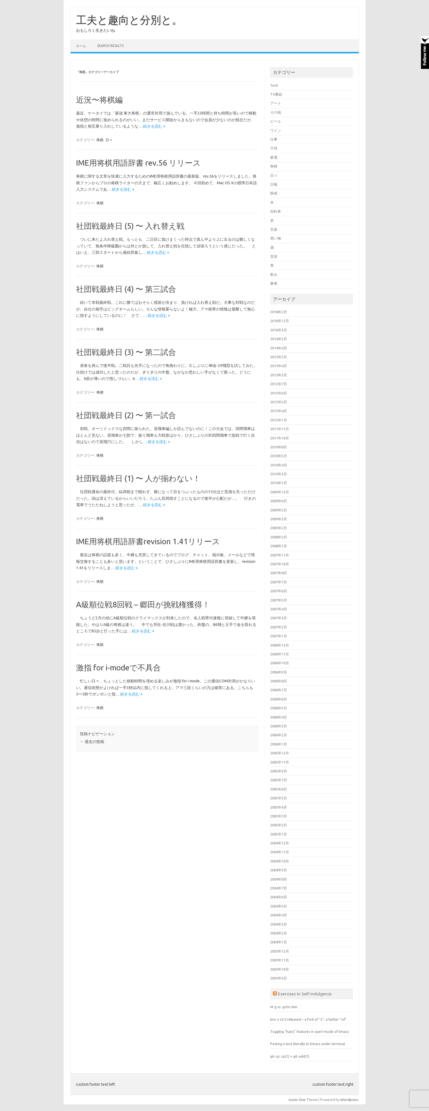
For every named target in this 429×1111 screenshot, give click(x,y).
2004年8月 (278, 879)
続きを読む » (154, 126)
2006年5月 (278, 708)
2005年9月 (278, 771)
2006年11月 (279, 654)
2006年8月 (278, 681)
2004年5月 (278, 906)
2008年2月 (278, 537)
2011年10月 (279, 438)
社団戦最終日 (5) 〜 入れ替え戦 (130, 226)
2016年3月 (278, 330)
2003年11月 (279, 960)
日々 (109, 140)
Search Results (110, 46)
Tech (274, 85)
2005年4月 (278, 807)
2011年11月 (279, 429)
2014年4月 (278, 348)
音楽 (273, 256)
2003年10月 (279, 969)
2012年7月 (278, 384)
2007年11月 (279, 555)
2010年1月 (278, 483)
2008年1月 (278, 546)
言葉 (273, 229)
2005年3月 (278, 816)
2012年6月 (278, 393)
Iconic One (297, 1100)
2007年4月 (278, 609)
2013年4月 (278, 366)
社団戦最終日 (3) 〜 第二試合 (126, 352)
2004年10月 (279, 861)
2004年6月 (278, 897)
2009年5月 (278, 510)
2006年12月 (279, 645)
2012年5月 (278, 402)
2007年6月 (278, 591)
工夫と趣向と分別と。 (129, 20)
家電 (273, 157)
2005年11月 (279, 762)
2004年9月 (278, 870)
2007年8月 (278, 573)
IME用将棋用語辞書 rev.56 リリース (138, 162)
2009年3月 (278, 519)
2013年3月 (278, 375)
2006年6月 (278, 699)
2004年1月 (278, 942)
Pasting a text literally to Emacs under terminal (307, 1044)
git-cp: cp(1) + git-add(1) (289, 1056)
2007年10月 (279, 564)
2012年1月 (278, 420)
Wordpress (349, 1100)
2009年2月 (278, 528)
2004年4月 (278, 915)
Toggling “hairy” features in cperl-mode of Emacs (309, 1031)
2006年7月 (278, 690)
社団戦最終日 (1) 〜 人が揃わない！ (138, 478)
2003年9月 (278, 978)
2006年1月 (278, 744)
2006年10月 (279, 663)
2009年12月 (279, 492)
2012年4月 (278, 411)
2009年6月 (278, 501)
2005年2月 (278, 825)
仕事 (273, 139)
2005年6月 (278, 789)
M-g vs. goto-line (283, 1007)
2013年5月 (278, 357)
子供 (273, 148)
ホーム (81, 46)
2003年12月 (279, 951)
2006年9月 (278, 672)
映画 (273, 193)
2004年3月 (278, 924)
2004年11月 (279, 852)
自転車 (275, 211)
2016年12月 (279, 321)
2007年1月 (278, 636)
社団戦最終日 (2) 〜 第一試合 (126, 415)
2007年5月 (278, 600)
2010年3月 (278, 474)
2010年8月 (278, 447)
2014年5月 (278, 339)
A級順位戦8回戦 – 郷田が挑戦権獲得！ (143, 604)
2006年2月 (278, 735)
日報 (273, 184)
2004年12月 (279, 843)
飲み (273, 274)
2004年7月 (278, 888)
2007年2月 (278, 627)
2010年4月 (278, 465)
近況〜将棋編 (99, 99)
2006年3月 (278, 726)
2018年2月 (278, 312)
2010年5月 (278, 456)
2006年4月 (278, 717)
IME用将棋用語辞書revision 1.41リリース (148, 541)
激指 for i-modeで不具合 (118, 667)
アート (275, 103)
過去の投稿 (92, 741)
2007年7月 (278, 582)
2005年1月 (278, 834)
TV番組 (276, 94)
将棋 (100, 140)
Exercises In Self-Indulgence (305, 993)
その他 (275, 112)
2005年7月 (278, 780)
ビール (275, 121)
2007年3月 (278, 618)
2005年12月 (279, 753)
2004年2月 (278, 933)
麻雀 (273, 283)
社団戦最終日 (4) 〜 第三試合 (126, 289)
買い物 (275, 238)
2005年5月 (278, 798)
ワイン (275, 130)
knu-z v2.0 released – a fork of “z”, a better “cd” (308, 1019)
